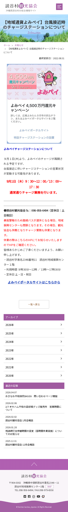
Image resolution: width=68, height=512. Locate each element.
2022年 (9, 359)
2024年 (9, 342)
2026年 (9, 325)
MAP (50, 486)
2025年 (9, 333)
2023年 (9, 350)
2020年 (9, 375)
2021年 (9, 367)
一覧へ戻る (34, 304)
